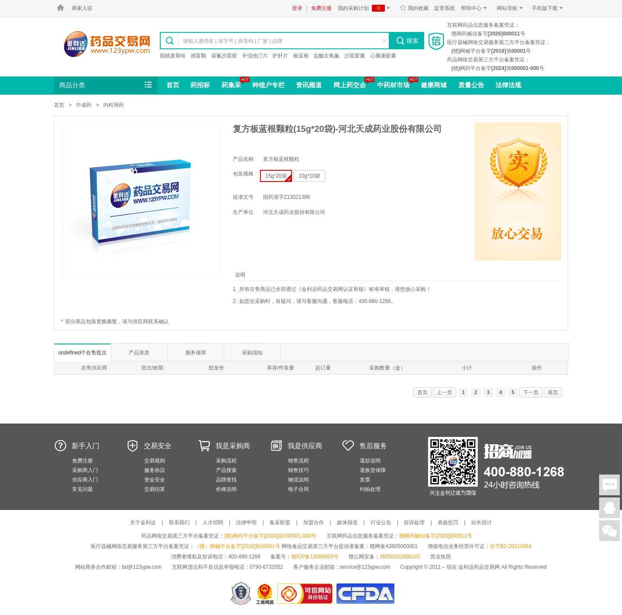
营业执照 (440, 557)
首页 (172, 85)
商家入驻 (82, 8)
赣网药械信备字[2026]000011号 (435, 536)
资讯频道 (309, 85)
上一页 (444, 392)
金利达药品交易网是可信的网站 (306, 593)
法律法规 (508, 85)
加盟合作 (313, 522)
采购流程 (226, 461)
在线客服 (609, 507)
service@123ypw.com (365, 567)
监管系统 (444, 8)
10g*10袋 (309, 176)
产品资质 (139, 353)
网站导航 (511, 8)
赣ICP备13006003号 (314, 557)
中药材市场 (393, 85)
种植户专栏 (268, 85)
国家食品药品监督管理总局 (365, 593)
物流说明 (298, 480)
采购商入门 (85, 470)
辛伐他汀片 (255, 56)
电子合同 (298, 489)
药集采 (231, 85)
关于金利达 (143, 522)
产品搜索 (226, 470)
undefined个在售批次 (82, 353)
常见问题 (82, 489)
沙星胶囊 (354, 56)
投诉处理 (414, 522)
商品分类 (106, 85)
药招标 (200, 85)
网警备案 (241, 593)
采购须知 (252, 353)
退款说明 (370, 461)
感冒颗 (198, 56)
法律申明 (246, 522)
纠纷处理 (370, 489)
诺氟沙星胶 (224, 56)
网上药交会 (349, 85)
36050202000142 (400, 557)
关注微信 (609, 530)
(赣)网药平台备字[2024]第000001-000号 (270, 536)
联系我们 (179, 522)
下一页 (531, 392)
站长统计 (481, 522)
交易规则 (154, 461)
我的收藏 (414, 8)
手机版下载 (549, 8)
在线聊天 (609, 485)
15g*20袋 (278, 177)
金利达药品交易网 (107, 43)
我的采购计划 (365, 8)
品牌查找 (226, 480)
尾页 (553, 392)
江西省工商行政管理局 (265, 593)
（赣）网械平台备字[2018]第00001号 (237, 546)
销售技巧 (298, 470)
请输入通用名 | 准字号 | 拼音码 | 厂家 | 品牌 (232, 41)
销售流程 (298, 461)
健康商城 (434, 85)
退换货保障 (373, 470)
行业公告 (381, 522)
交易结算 (154, 489)
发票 (365, 480)
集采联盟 (280, 522)
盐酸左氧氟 (327, 56)
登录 (297, 8)
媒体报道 (347, 522)
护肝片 (280, 56)
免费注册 (321, 8)
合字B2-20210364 (510, 546)
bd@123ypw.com (142, 567)
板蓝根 (301, 56)
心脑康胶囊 (383, 56)
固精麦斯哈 (173, 56)
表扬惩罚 (448, 522)
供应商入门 (85, 480)
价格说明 (226, 489)
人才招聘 (213, 522)
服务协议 (154, 470)
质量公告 (471, 85)
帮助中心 (475, 8)
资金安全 (154, 480)
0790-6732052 (267, 567)
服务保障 (195, 353)
